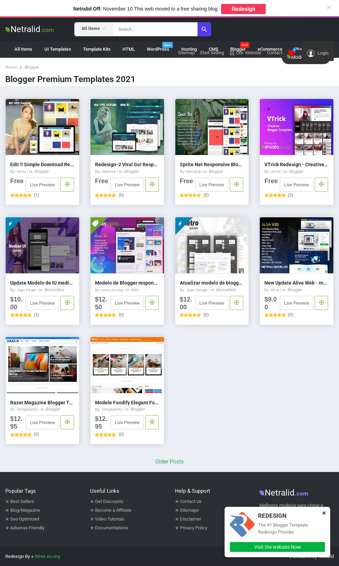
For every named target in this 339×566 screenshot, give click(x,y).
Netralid (29, 29)
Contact (274, 52)
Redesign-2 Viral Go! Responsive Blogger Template (127, 164)
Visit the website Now (277, 547)
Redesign (243, 9)
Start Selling (212, 52)
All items (93, 28)
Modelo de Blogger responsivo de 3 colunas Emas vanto (127, 283)
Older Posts (169, 461)
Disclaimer (190, 519)
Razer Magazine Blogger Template (42, 402)
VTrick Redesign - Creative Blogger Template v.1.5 (296, 164)
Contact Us (191, 501)
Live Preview (42, 184)
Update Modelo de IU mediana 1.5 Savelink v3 (42, 283)
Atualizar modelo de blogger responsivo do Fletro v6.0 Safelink (212, 283)
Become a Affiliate (113, 510)
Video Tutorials (110, 519)
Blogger (32, 67)
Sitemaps (189, 510)
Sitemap (186, 52)
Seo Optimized (24, 519)
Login (317, 53)
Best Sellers (22, 501)
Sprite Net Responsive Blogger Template (212, 164)
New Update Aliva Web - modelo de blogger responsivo (296, 283)
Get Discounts (109, 501)
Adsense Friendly (27, 527)
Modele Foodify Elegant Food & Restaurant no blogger (127, 402)
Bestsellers (54, 289)
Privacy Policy (193, 527)
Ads (134, 289)
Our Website (245, 53)
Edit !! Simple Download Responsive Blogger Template (42, 164)
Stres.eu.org (47, 556)
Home (11, 67)
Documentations (111, 527)
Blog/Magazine (25, 510)
